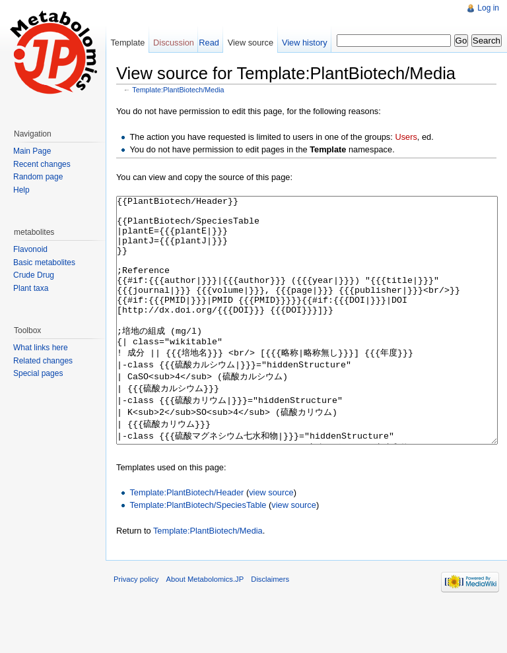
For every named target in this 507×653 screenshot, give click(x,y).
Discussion (173, 42)
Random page (38, 176)
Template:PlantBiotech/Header (186, 542)
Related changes (43, 360)
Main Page (32, 151)
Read (209, 42)
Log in (488, 8)
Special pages (38, 373)
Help (21, 190)
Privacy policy (136, 629)
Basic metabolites (44, 262)
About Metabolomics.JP (205, 629)
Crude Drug (33, 275)
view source (271, 542)
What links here (40, 347)
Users (406, 137)
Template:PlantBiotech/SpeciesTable (197, 554)
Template (127, 42)
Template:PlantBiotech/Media (178, 90)
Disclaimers (270, 629)
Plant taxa (30, 288)
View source (250, 42)
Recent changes (42, 164)
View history (304, 42)
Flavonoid (30, 249)
